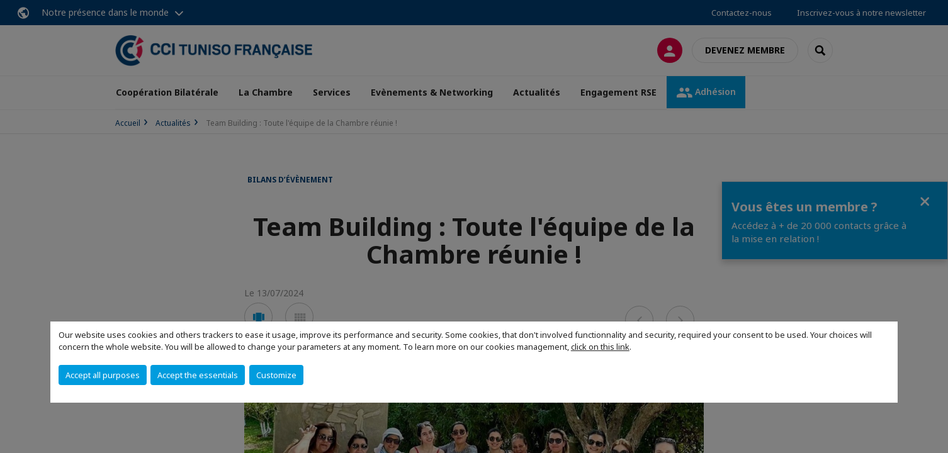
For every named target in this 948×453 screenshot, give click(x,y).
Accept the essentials (197, 375)
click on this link (600, 346)
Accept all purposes (102, 375)
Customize (276, 375)
